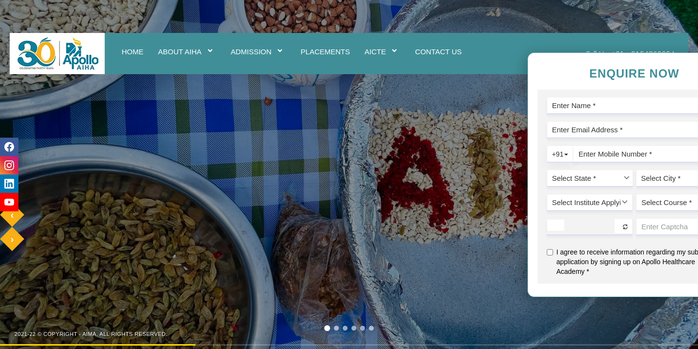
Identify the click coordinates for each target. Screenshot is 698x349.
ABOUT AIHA (187, 51)
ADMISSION (258, 51)
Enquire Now (686, 174)
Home (132, 52)
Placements (325, 52)
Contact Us (438, 52)
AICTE (382, 51)
